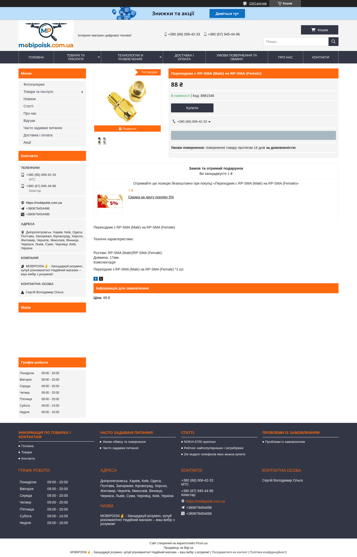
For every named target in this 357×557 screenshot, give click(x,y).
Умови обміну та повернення (124, 442)
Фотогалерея (34, 84)
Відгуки (29, 121)
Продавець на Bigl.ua (178, 548)
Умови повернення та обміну (236, 57)
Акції (27, 142)
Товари (26, 452)
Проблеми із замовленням (285, 442)
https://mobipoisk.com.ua (44, 203)
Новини (30, 99)
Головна (36, 57)
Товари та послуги (76, 57)
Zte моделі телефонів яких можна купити (214, 454)
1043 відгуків (258, 3)
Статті (29, 106)
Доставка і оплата (184, 57)
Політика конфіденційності (268, 552)
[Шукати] (333, 41)
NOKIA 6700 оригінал (200, 442)
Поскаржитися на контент (229, 552)
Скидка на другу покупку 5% (151, 197)
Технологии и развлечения (130, 57)
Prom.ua (202, 543)
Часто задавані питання (43, 128)
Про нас (285, 57)
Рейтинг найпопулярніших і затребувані (214, 448)
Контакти (320, 57)
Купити (192, 108)
